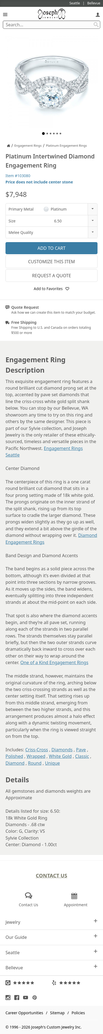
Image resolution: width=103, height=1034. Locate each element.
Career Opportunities (24, 1012)
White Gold (60, 756)
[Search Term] (51, 25)
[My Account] (97, 14)
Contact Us (51, 875)
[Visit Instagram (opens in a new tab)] (9, 997)
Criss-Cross (36, 750)
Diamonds (62, 750)
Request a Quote (51, 276)
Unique (52, 763)
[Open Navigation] (5, 14)
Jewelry (51, 922)
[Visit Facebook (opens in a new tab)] (18, 997)
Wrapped (36, 756)
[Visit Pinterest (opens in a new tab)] (36, 997)
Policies (78, 1012)
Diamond (14, 763)
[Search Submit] (96, 25)
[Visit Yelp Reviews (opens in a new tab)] (75, 982)
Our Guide (51, 937)
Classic (82, 756)
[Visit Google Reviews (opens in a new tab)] (28, 982)
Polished (14, 756)
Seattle (51, 952)
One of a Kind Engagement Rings (54, 662)
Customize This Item (51, 262)
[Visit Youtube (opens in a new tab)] (27, 997)
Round (34, 763)
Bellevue (51, 967)
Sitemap (57, 1012)
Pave (81, 750)
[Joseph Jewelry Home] (8, 145)
